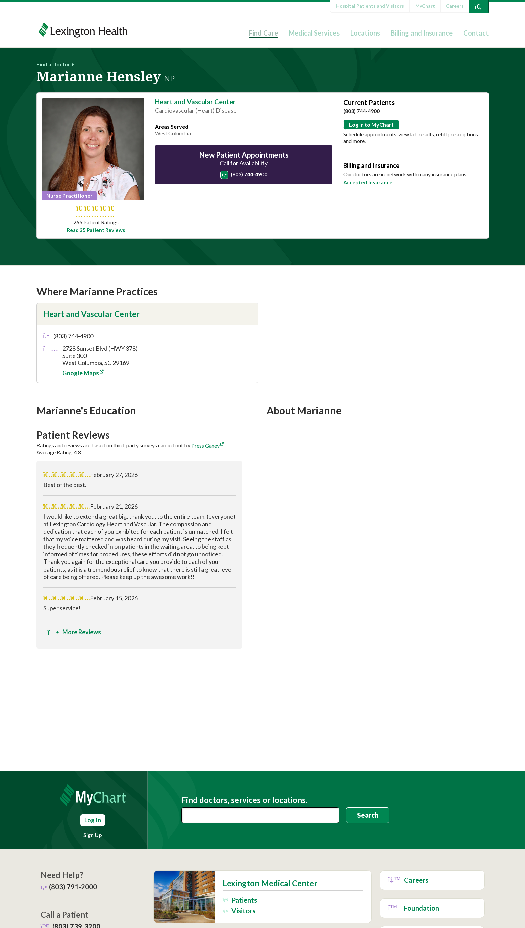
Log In (92, 820)
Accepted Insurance (367, 182)
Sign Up (92, 835)
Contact (476, 33)
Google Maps (80, 373)
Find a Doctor (53, 64)
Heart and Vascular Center (195, 101)
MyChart (425, 6)
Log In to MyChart (371, 124)
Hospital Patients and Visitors (370, 6)
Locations (365, 33)
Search (367, 815)
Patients (240, 900)
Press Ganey (205, 445)
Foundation (413, 908)
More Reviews (74, 632)
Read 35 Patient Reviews (96, 230)
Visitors (239, 910)
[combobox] (260, 815)
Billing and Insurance (422, 33)
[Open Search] (478, 6)
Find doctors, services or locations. (244, 800)
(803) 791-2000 (73, 887)
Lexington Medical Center (270, 883)
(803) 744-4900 (243, 174)
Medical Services (314, 33)
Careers (455, 6)
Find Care (263, 33)
